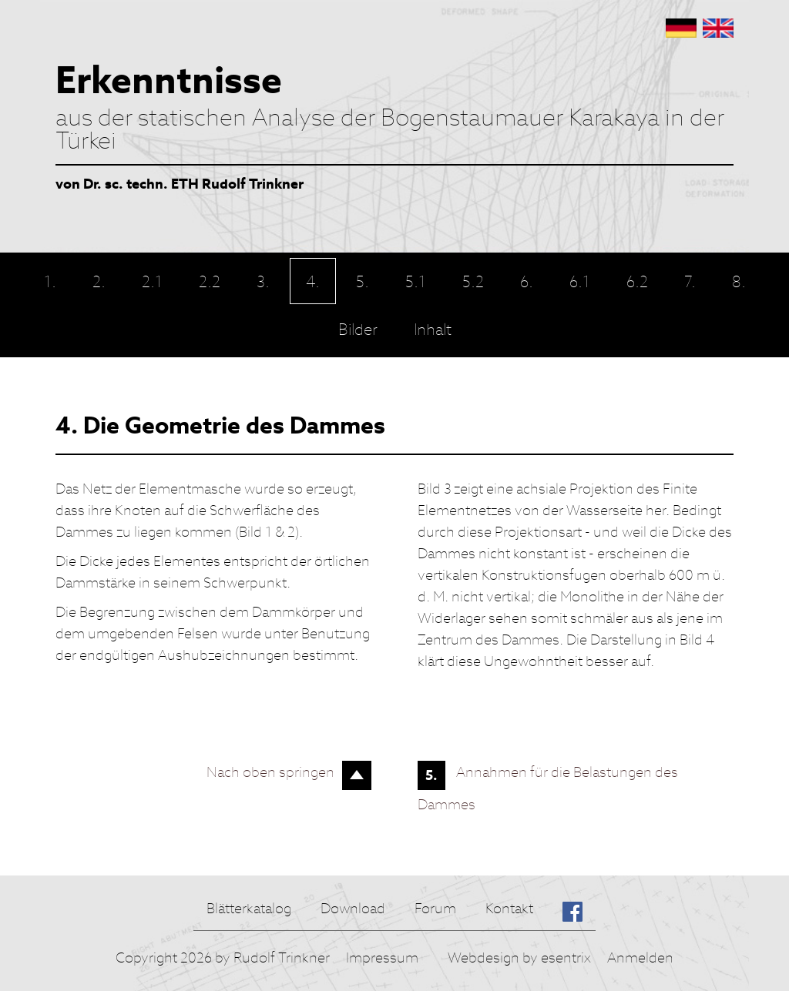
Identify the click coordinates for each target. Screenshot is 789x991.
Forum (435, 908)
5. (431, 775)
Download (353, 908)
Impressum (382, 957)
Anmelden (640, 957)
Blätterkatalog (248, 908)
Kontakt (509, 908)
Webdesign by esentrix (519, 957)
